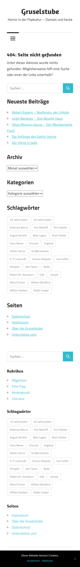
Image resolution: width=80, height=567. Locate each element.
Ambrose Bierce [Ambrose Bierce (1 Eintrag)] (19, 227)
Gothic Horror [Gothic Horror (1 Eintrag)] (18, 251)
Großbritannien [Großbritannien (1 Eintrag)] (40, 251)
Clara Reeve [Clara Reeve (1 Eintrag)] (16, 243)
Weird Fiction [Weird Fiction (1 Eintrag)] (17, 282)
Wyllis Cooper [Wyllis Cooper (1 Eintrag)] (41, 290)
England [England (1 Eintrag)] (48, 243)
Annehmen (33, 560)
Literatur (18, 398)
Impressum (20, 322)
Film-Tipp (19, 386)
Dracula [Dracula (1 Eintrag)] (33, 243)
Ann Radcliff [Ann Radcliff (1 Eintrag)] (41, 227)
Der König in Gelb (24, 142)
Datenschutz (21, 316)
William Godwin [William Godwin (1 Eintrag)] (19, 290)
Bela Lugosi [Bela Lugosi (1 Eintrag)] (39, 235)
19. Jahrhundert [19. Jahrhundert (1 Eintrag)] (19, 220)
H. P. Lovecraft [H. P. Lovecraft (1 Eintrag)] (18, 259)
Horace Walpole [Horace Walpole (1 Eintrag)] (41, 259)
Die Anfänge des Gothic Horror (34, 136)
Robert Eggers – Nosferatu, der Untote (40, 112)
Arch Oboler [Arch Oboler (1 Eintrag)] (60, 227)
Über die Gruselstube (27, 328)
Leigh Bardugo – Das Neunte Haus (37, 118)
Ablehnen (47, 560)
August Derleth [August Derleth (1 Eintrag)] (18, 235)
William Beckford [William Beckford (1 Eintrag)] (40, 282)
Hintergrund (21, 392)
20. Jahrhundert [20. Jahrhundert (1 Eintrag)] (43, 220)
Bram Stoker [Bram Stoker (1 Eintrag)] (59, 235)
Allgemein (19, 380)
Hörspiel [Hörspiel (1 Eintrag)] (14, 267)
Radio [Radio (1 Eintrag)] (46, 267)
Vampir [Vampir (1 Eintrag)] (54, 275)
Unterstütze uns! (24, 334)
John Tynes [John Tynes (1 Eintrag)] (31, 267)
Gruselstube (40, 11)
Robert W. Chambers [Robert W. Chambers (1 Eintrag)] (22, 275)
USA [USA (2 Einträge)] (42, 275)
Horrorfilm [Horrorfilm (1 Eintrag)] (63, 259)
